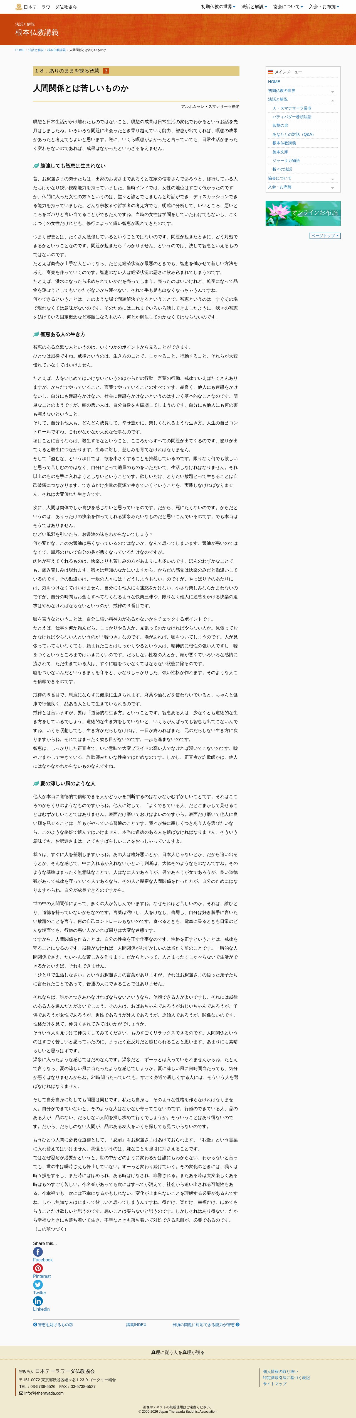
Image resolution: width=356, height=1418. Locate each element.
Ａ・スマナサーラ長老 (292, 108)
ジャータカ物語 (286, 160)
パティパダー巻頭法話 (292, 117)
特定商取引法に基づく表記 (286, 1377)
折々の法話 (282, 169)
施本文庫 (280, 152)
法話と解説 (252, 6)
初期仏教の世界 (216, 6)
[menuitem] (217, 6)
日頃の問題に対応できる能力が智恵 (203, 1324)
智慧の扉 (280, 125)
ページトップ (323, 236)
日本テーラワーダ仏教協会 (50, 7)
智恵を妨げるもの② (55, 1324)
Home (19, 50)
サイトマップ (274, 1383)
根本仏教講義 (56, 50)
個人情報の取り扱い (280, 1371)
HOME (274, 81)
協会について (286, 6)
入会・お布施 (322, 6)
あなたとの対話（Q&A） (294, 134)
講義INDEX (136, 1324)
